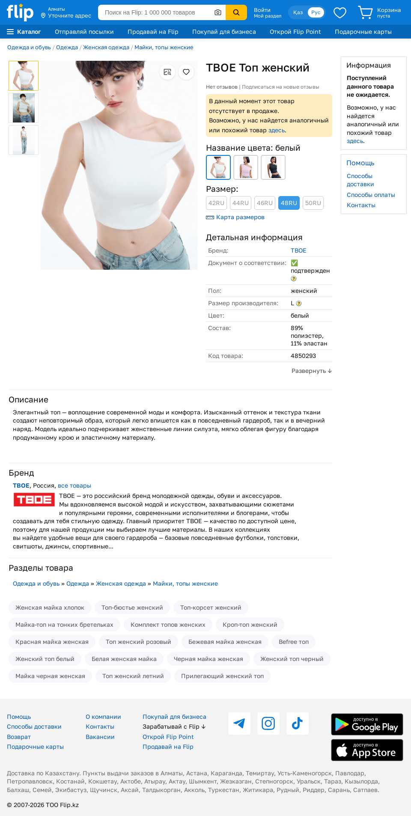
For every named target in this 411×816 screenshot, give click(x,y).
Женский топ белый (44, 658)
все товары (74, 485)
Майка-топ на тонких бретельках (64, 624)
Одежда (67, 47)
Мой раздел (267, 15)
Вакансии (100, 736)
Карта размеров (235, 216)
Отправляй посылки (84, 31)
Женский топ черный (292, 658)
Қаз (298, 12)
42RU (216, 202)
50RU (313, 202)
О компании (103, 716)
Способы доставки (360, 180)
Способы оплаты (371, 194)
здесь (276, 130)
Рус (316, 12)
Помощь (19, 716)
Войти (262, 10)
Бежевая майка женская (225, 641)
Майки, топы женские (164, 47)
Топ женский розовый (138, 641)
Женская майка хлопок (49, 607)
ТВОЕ (299, 250)
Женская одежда (106, 47)
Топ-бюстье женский (132, 607)
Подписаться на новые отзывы (280, 86)
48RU (289, 202)
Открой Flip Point (295, 31)
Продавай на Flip (153, 31)
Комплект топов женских (168, 624)
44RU (240, 202)
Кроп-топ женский (250, 624)
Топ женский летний (133, 675)
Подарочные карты (363, 31)
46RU (265, 202)
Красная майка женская (52, 641)
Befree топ (294, 641)
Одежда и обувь (29, 47)
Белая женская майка (124, 658)
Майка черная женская (50, 675)
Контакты (361, 204)
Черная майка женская (208, 658)
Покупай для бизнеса (224, 31)
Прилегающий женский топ (222, 675)
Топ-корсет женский (210, 607)
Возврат (19, 736)
